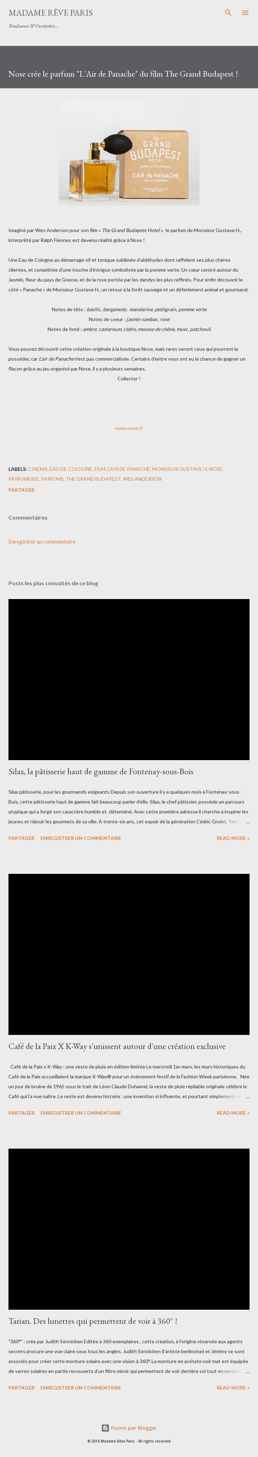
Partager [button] (21, 490)
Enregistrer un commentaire (41, 541)
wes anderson (142, 479)
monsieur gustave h (179, 469)
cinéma (38, 469)
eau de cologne (71, 469)
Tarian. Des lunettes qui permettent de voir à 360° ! (92, 1320)
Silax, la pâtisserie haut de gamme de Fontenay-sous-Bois (101, 771)
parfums (52, 479)
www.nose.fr (129, 428)
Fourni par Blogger (129, 1428)
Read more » (233, 838)
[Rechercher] (228, 12)
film (99, 469)
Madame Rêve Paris (50, 12)
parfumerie (23, 479)
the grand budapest (93, 479)
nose (215, 469)
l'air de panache (129, 469)
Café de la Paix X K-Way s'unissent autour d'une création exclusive (117, 1046)
